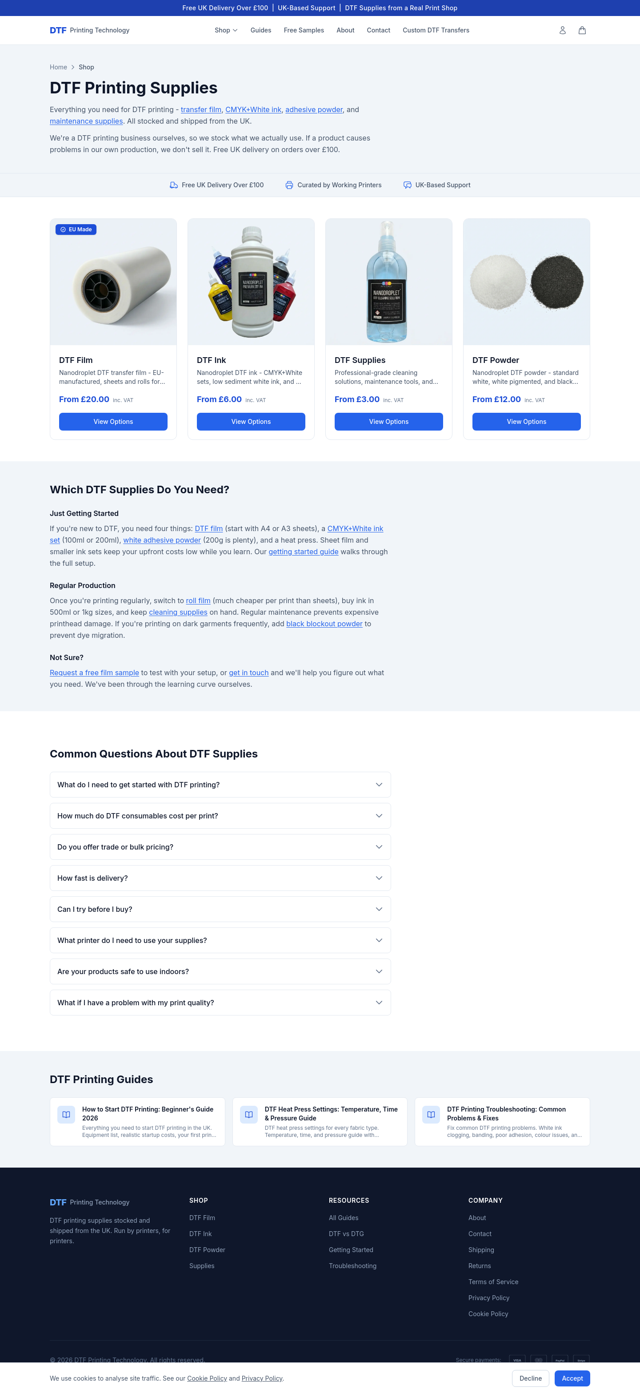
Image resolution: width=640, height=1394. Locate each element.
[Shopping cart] (582, 30)
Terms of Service (493, 1281)
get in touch (248, 672)
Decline (531, 1378)
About (345, 30)
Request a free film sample (94, 672)
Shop (226, 30)
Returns (479, 1265)
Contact (378, 30)
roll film (198, 600)
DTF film (209, 528)
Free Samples (304, 30)
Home (58, 67)
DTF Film (202, 1217)
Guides (261, 30)
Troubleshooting (352, 1265)
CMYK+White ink (253, 109)
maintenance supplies (86, 121)
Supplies (202, 1265)
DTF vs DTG (346, 1233)
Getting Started (351, 1249)
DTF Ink (200, 1233)
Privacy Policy (489, 1297)
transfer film (201, 109)
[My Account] (563, 30)
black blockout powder (324, 623)
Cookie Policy (488, 1313)
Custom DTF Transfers (436, 30)
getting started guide (304, 551)
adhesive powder (313, 109)
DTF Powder (207, 1249)
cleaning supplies (178, 612)
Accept (572, 1378)
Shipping (481, 1249)
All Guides (344, 1217)
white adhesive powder (162, 540)
